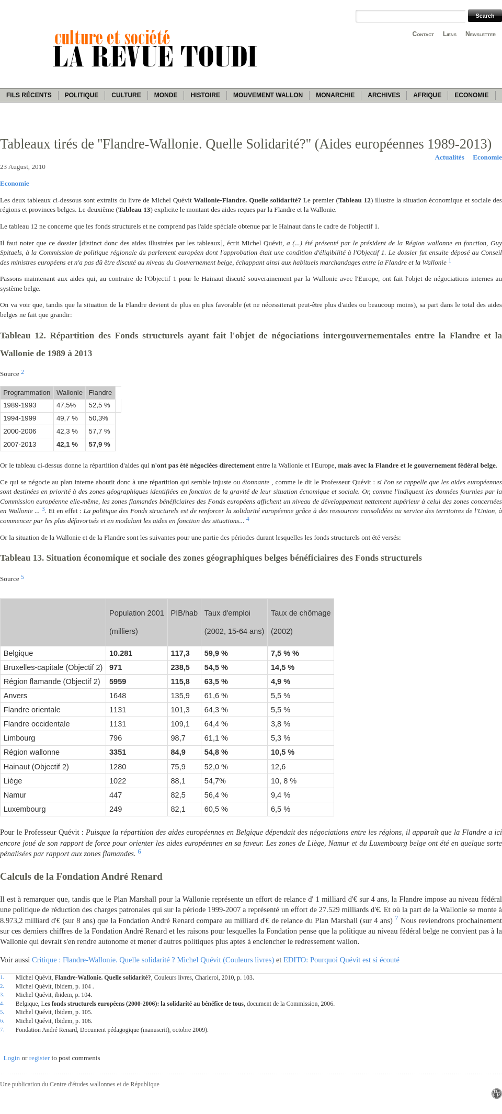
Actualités (449, 157)
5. (2, 1011)
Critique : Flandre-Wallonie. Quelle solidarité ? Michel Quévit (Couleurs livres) (153, 960)
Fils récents (29, 95)
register (39, 1058)
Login (12, 1058)
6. (2, 1020)
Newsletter (480, 34)
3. (2, 994)
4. (2, 1003)
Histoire (205, 95)
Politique (82, 95)
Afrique (427, 95)
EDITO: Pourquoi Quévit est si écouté (341, 960)
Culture (126, 95)
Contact (423, 34)
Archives (384, 95)
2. (2, 986)
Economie (471, 95)
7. (2, 1029)
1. (2, 977)
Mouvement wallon (268, 95)
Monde (166, 95)
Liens (450, 34)
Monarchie (335, 95)
